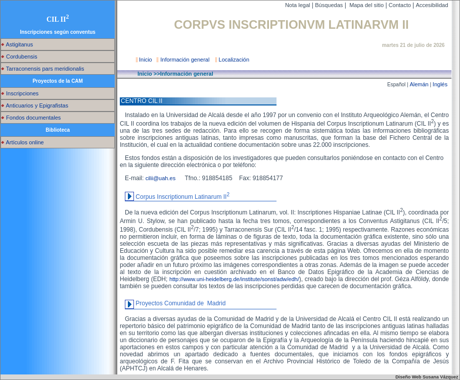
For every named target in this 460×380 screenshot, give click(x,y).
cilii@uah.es (164, 178)
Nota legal (297, 5)
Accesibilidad (432, 5)
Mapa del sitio (366, 5)
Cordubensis (19, 56)
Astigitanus (17, 44)
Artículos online (22, 142)
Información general (185, 60)
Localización (233, 60)
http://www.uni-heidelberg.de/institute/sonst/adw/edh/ (234, 279)
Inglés (440, 84)
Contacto (400, 5)
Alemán (418, 84)
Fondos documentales (31, 118)
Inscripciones (19, 93)
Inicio (144, 60)
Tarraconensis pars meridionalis (42, 69)
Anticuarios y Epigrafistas (34, 105)
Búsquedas (329, 5)
